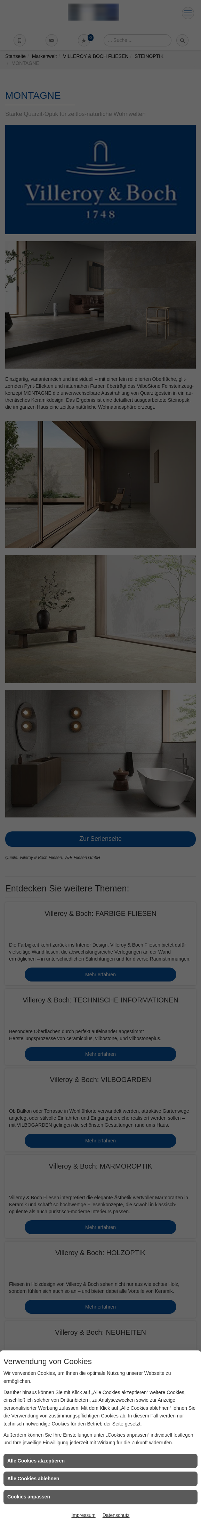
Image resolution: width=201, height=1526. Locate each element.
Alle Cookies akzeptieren (36, 1461)
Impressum (83, 1515)
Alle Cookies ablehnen (33, 1478)
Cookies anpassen (28, 1496)
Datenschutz (116, 1515)
